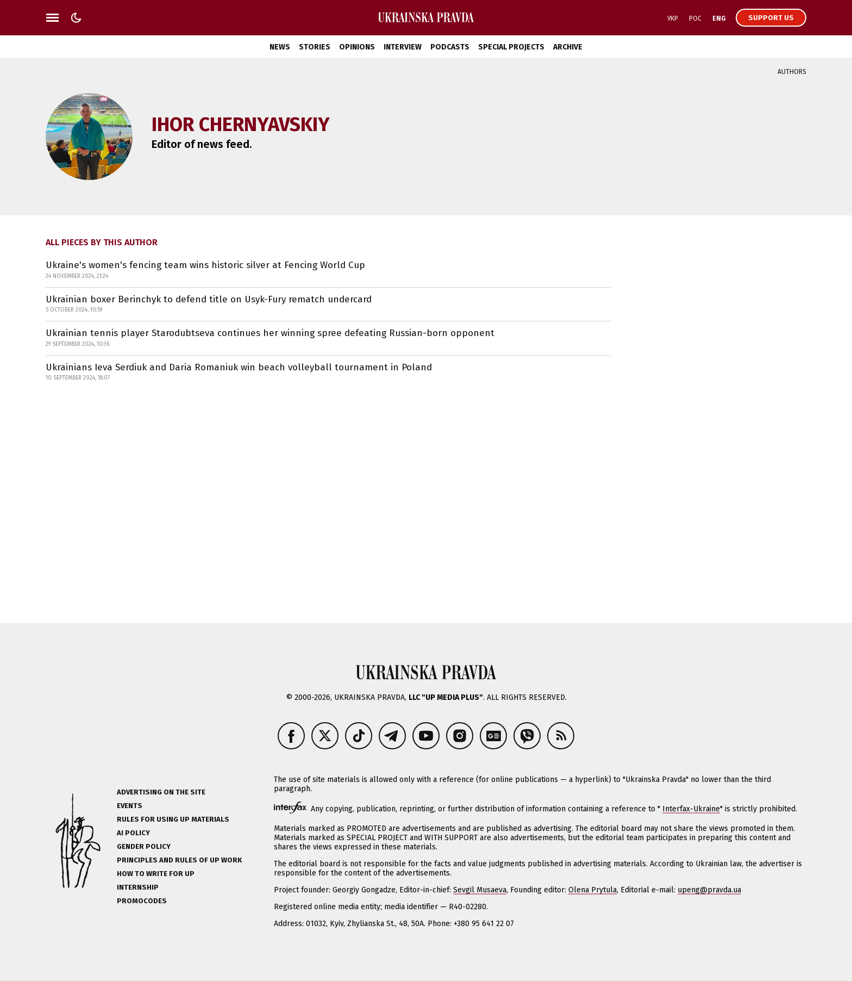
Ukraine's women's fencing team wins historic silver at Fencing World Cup (205, 265)
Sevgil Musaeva (479, 890)
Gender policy (144, 846)
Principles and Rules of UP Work (179, 860)
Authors (792, 72)
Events (129, 806)
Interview (403, 47)
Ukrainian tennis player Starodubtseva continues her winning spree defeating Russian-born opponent (270, 333)
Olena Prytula (592, 890)
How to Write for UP (156, 874)
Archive (567, 47)
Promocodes (142, 901)
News (280, 47)
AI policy (133, 833)
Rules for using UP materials (173, 819)
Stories (314, 47)
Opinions (357, 47)
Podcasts (449, 47)
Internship (138, 887)
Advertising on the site (161, 792)
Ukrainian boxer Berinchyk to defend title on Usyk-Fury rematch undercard (209, 299)
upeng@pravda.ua (709, 890)
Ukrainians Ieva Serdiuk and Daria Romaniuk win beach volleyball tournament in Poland (239, 367)
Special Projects (511, 47)
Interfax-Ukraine (691, 809)
